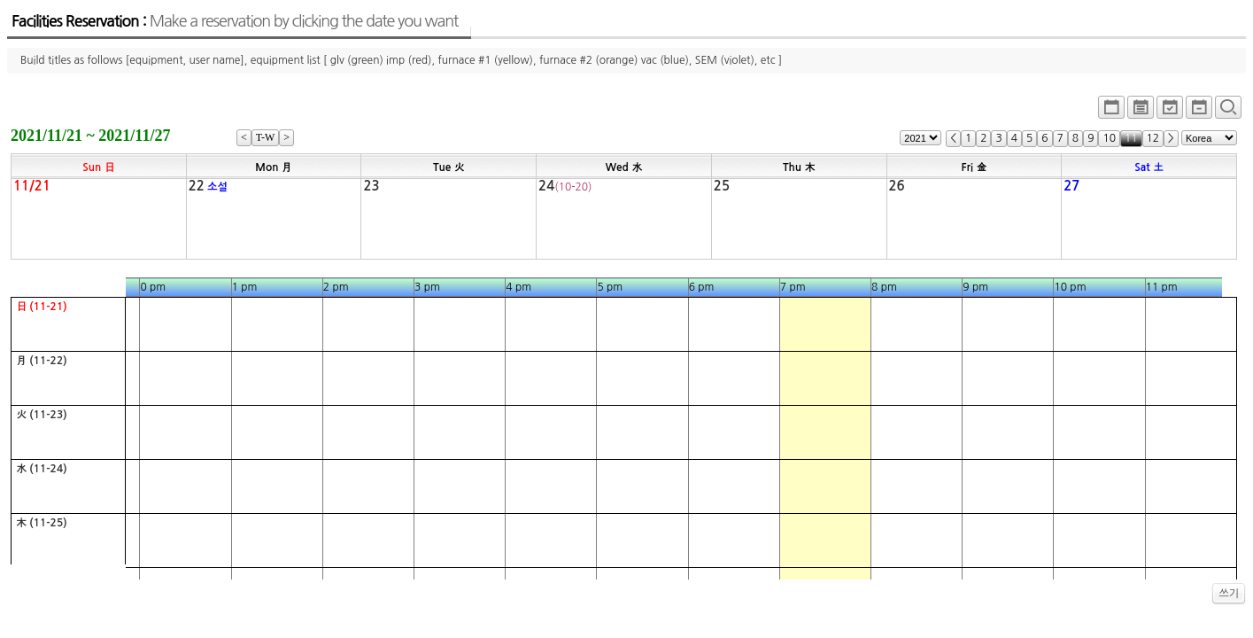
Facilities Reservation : (235, 21)
